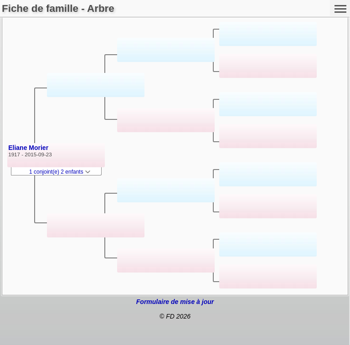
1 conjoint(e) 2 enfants (59, 172)
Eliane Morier (28, 147)
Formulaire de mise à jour (175, 301)
